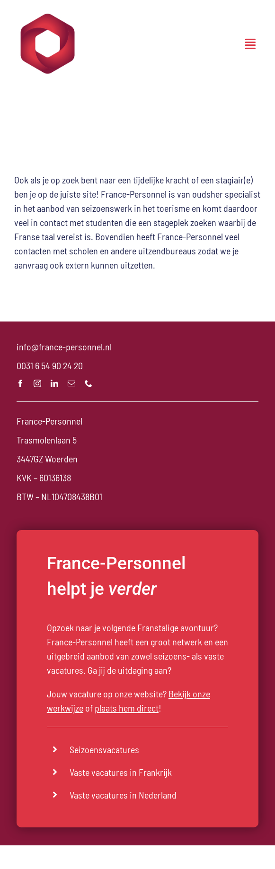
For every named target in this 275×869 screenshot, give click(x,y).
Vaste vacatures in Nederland (123, 794)
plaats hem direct (127, 707)
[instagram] (37, 383)
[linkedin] (54, 383)
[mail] (71, 383)
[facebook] (20, 383)
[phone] (88, 383)
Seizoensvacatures (104, 749)
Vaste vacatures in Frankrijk (121, 772)
